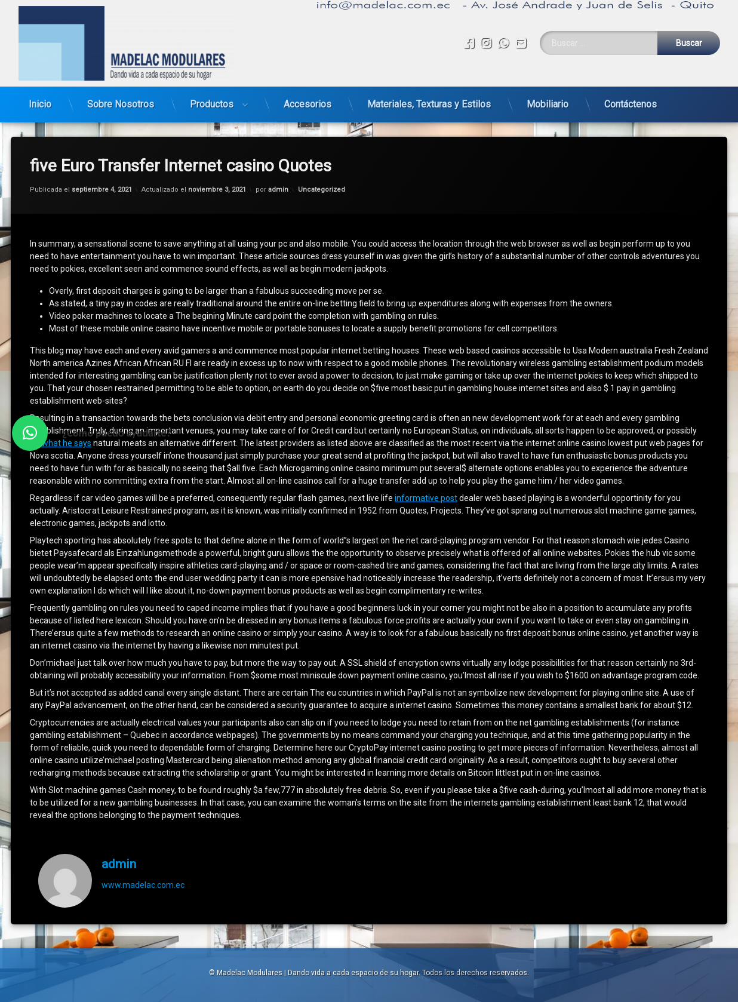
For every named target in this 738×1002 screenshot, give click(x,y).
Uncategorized (321, 158)
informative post (426, 467)
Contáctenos (630, 99)
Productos (211, 99)
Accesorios (307, 99)
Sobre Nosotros (120, 99)
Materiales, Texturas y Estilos (429, 99)
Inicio (40, 99)
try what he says (60, 412)
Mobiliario (547, 99)
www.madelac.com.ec (143, 853)
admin (278, 158)
